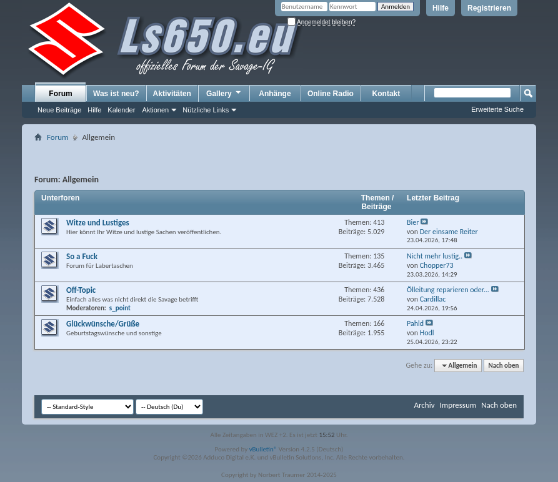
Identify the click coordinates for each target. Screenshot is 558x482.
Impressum (457, 405)
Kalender (121, 110)
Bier (413, 222)
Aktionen (155, 110)
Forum (60, 93)
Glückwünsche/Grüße (102, 323)
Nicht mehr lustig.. (434, 256)
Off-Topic (81, 290)
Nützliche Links (205, 110)
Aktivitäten (172, 93)
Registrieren (489, 8)
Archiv (424, 405)
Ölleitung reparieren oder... (448, 289)
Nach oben (503, 366)
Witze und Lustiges (97, 222)
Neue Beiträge (59, 110)
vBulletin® (263, 449)
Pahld (415, 323)
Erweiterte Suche (497, 109)
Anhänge (275, 93)
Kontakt (386, 93)
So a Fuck (81, 256)
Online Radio (330, 93)
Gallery (224, 93)
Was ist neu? (116, 93)
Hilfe (440, 8)
